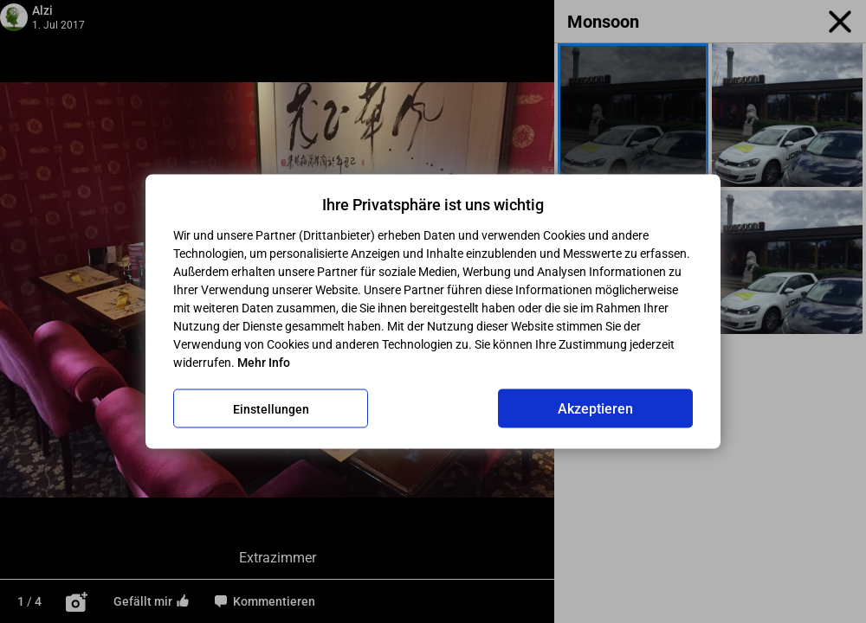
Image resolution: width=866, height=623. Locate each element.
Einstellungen (271, 408)
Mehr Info (263, 362)
